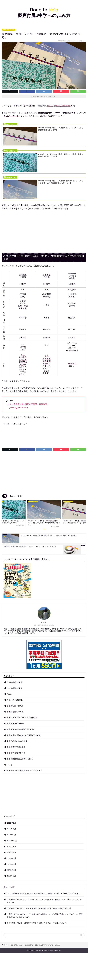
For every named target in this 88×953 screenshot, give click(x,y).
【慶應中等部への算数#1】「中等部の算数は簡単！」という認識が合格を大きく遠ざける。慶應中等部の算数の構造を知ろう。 (45, 915)
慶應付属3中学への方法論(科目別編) (22, 718)
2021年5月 (11, 864)
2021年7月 (11, 852)
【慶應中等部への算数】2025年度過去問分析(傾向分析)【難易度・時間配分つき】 (39, 908)
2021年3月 (11, 876)
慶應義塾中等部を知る (16, 747)
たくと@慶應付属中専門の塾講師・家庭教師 (27, 404)
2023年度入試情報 (14, 688)
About (9, 694)
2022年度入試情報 (14, 682)
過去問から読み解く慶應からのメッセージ (24, 770)
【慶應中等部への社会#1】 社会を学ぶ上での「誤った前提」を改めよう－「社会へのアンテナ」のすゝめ (45, 901)
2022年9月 (11, 846)
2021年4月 (11, 870)
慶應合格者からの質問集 (17, 741)
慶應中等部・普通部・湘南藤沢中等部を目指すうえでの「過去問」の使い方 (37, 923)
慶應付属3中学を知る (8, 29)
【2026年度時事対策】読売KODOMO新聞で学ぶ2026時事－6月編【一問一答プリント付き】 (43, 894)
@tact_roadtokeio (62, 106)
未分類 (9, 765)
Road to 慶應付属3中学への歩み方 (44, 12)
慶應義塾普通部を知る (16, 753)
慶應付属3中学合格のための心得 (20, 729)
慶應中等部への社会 (15, 706)
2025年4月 (11, 829)
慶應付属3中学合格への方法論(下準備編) (24, 735)
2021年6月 (11, 858)
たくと (50, 106)
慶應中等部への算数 (15, 712)
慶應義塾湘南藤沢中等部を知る (20, 759)
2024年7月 (11, 835)
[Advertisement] (44, 230)
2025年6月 (11, 823)
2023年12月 (12, 841)
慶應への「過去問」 (15, 700)
